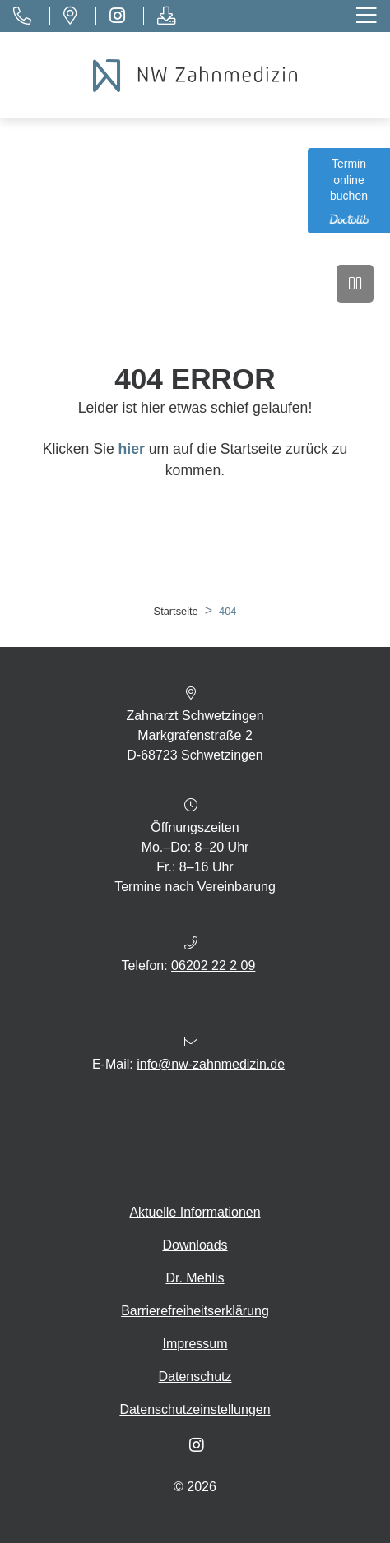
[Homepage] (195, 75)
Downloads (194, 1245)
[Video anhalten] (355, 284)
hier (131, 449)
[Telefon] (22, 16)
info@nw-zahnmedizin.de (211, 1064)
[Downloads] (165, 16)
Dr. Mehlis (194, 1278)
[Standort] (70, 16)
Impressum (194, 1344)
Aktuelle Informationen (194, 1212)
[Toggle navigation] (368, 16)
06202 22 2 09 (213, 965)
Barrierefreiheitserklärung (195, 1311)
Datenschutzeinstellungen (194, 1409)
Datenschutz (195, 1377)
